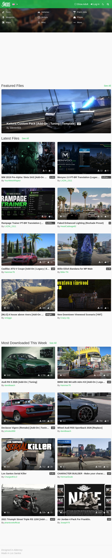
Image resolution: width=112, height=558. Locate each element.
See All (107, 85)
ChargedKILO (10, 477)
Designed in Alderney (12, 550)
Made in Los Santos (11, 553)
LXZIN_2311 (66, 180)
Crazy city (65, 318)
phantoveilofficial (12, 522)
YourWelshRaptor (12, 180)
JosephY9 (65, 522)
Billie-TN (64, 272)
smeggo (8, 318)
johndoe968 (9, 431)
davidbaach (9, 385)
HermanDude (66, 477)
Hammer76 (9, 272)
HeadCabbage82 (68, 226)
